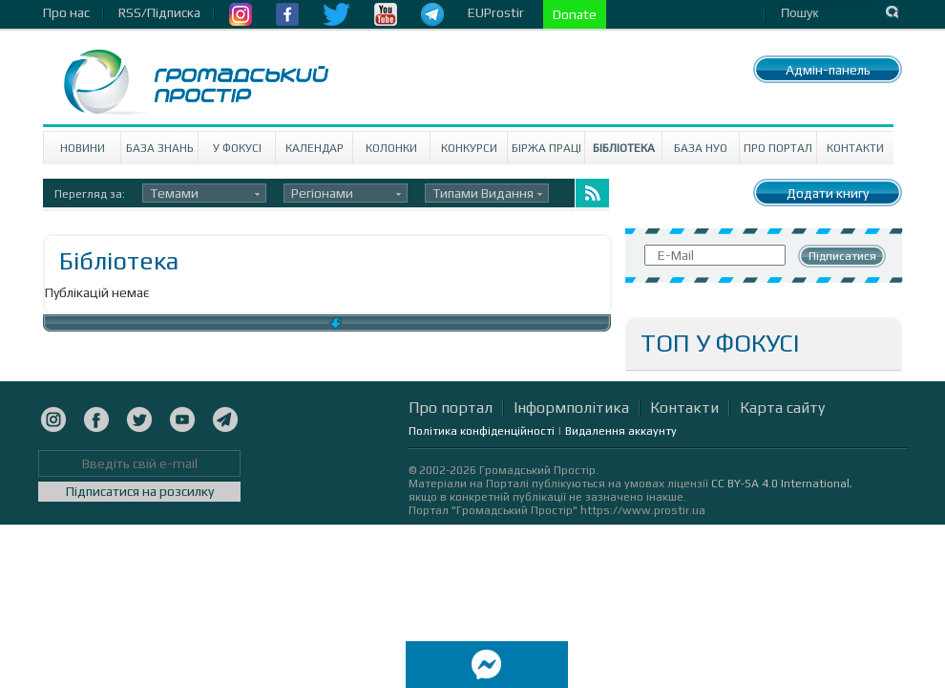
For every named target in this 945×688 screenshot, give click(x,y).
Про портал (778, 148)
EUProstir (496, 12)
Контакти (855, 148)
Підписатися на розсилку (140, 491)
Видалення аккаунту (621, 431)
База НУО (700, 148)
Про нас (66, 12)
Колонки (391, 148)
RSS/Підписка (159, 12)
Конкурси (469, 148)
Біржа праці (546, 148)
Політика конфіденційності (482, 431)
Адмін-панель (828, 69)
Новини (82, 148)
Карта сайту (782, 407)
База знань (160, 148)
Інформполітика (571, 407)
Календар (314, 148)
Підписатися (842, 256)
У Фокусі (237, 148)
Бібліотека (624, 148)
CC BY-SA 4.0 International (780, 483)
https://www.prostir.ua (642, 510)
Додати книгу (828, 193)
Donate (575, 14)
